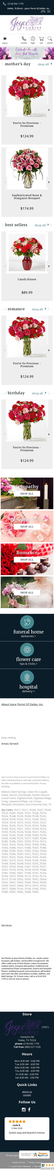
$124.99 (27, 136)
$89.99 (27, 292)
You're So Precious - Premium (27, 124)
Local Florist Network (21, 1166)
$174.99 (27, 208)
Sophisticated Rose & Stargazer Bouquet (27, 197)
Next (49, 110)
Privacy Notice (35, 1162)
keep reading (8, 737)
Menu (4, 43)
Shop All (43, 64)
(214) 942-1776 (15, 3)
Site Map (38, 1166)
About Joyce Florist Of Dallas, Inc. (22, 704)
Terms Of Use (18, 1162)
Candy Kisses (27, 279)
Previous (4, 110)
